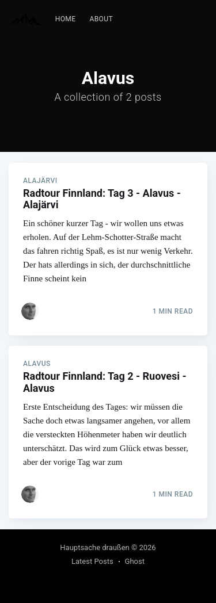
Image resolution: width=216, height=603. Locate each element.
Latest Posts (92, 561)
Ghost (135, 561)
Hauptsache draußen (94, 547)
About (101, 19)
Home (65, 19)
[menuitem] (65, 19)
